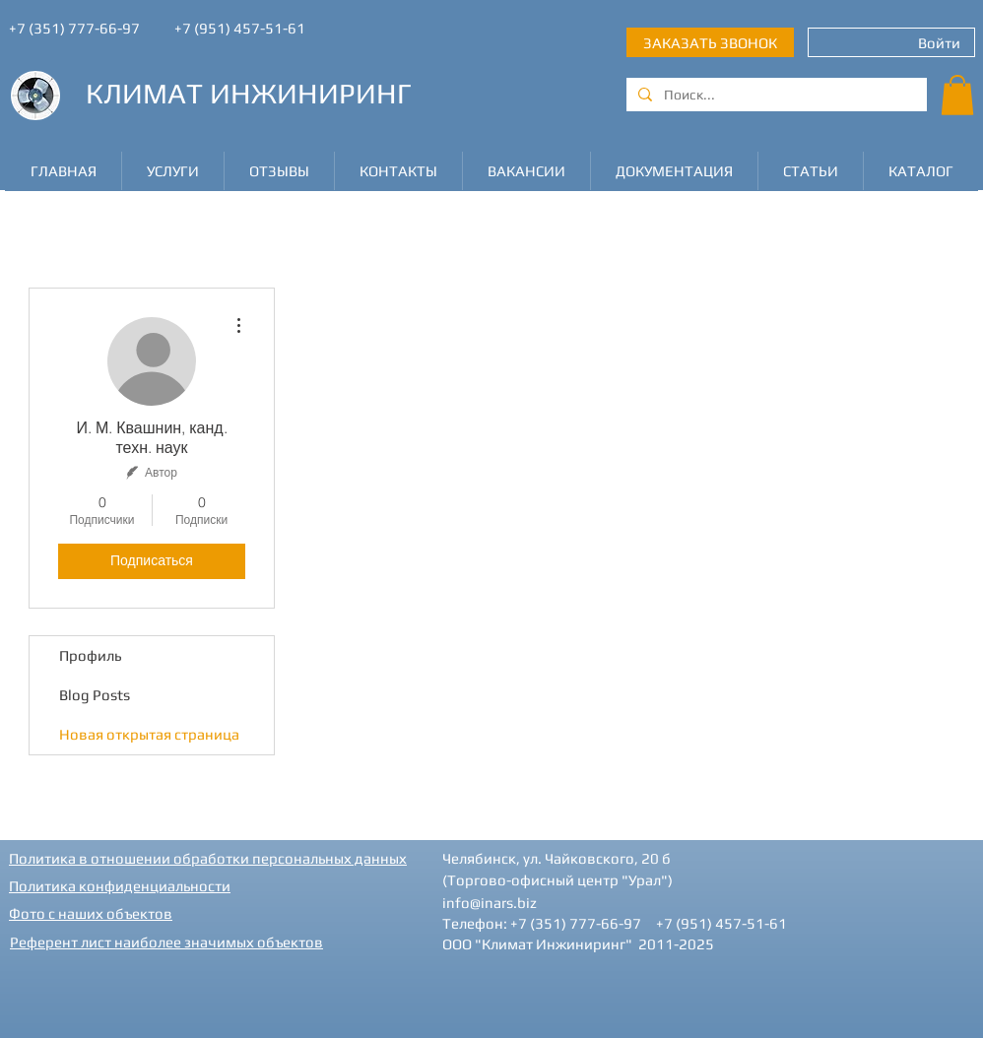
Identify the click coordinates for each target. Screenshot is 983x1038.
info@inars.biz (489, 902)
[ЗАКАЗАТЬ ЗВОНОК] (710, 42)
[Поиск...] (774, 95)
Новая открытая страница (149, 734)
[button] (957, 95)
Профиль (90, 655)
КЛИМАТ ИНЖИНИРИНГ (249, 93)
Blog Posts (94, 694)
